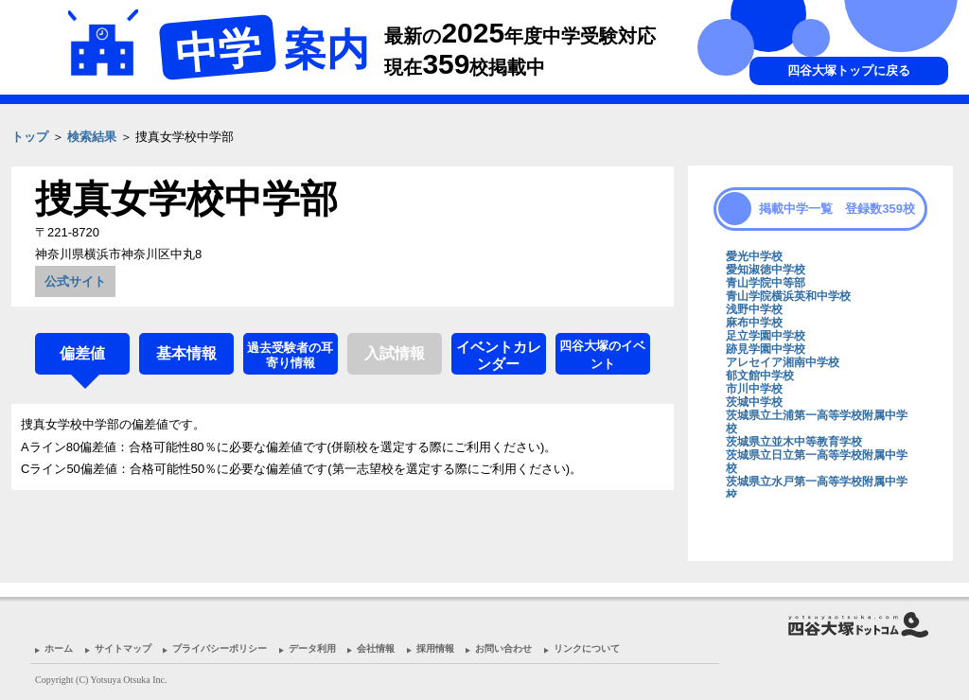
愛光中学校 (754, 256)
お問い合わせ (503, 648)
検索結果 (91, 137)
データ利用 (312, 648)
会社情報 (376, 648)
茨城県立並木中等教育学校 (794, 441)
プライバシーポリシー (219, 648)
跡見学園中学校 (765, 349)
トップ (29, 137)
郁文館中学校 (760, 375)
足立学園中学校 (765, 335)
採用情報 (435, 648)
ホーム (58, 648)
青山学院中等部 (765, 282)
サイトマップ (123, 648)
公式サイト (75, 281)
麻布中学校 (754, 322)
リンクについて (587, 648)
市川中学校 (754, 388)
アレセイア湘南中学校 (782, 362)
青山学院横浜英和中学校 (788, 296)
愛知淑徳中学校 (765, 269)
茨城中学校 (754, 402)
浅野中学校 (754, 309)
